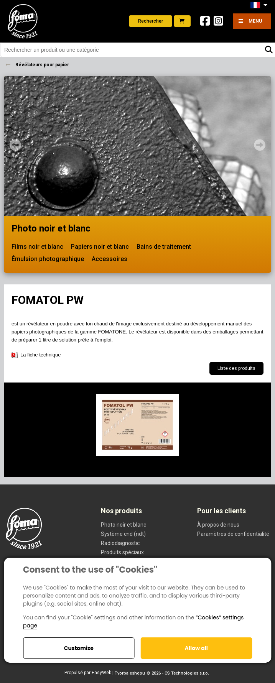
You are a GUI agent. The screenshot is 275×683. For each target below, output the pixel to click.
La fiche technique (40, 355)
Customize (79, 648)
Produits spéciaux (122, 552)
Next (259, 145)
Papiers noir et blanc (100, 246)
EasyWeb (101, 672)
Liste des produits (236, 368)
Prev (15, 145)
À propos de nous (218, 525)
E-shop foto (181, 21)
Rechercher (150, 21)
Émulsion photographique (48, 259)
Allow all (196, 648)
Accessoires (109, 259)
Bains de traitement (164, 246)
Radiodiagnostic (120, 543)
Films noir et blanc (37, 246)
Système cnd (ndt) (123, 534)
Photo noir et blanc (51, 228)
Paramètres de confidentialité (233, 534)
